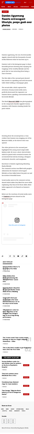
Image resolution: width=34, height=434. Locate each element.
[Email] (18, 256)
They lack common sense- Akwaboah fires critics (10, 374)
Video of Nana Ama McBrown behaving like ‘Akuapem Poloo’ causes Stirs (10, 278)
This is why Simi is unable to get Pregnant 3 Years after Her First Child (17, 348)
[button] (3, 2)
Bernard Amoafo (7, 29)
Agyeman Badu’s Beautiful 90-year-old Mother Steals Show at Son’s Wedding (11, 290)
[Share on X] (14, 256)
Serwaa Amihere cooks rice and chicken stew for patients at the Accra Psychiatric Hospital (11, 364)
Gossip (5, 12)
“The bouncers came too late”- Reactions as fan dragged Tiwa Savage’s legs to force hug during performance (11, 313)
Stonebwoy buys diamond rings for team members (10, 383)
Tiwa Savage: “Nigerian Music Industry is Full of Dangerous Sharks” (11, 392)
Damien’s (7, 196)
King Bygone (7, 271)
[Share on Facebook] (10, 256)
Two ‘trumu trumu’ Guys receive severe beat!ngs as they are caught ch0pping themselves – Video (15, 339)
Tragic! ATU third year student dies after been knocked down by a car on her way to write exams (11, 300)
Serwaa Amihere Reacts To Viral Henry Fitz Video (11, 268)
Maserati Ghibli (14, 101)
